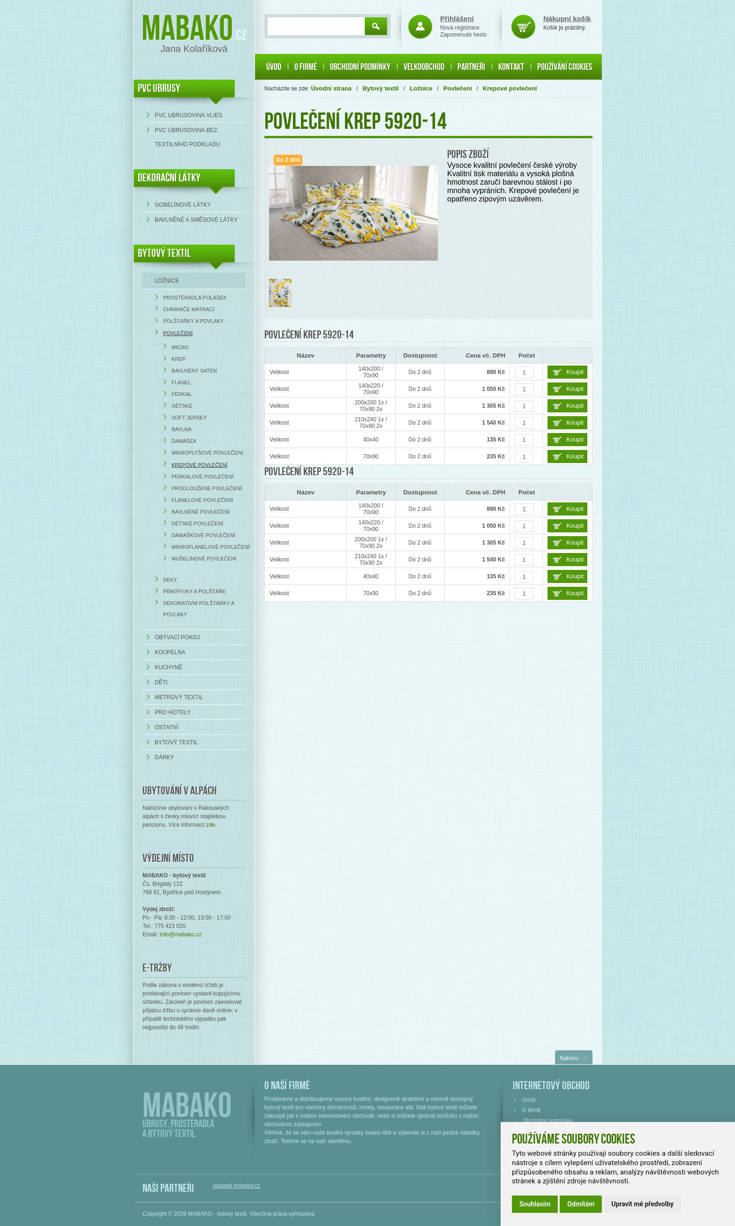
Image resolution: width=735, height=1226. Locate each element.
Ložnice (167, 280)
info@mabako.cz (181, 934)
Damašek (184, 441)
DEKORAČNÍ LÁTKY (169, 178)
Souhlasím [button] (534, 1204)
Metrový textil (179, 697)
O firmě (305, 67)
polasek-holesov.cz (236, 1185)
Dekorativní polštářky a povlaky (198, 608)
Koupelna (170, 652)
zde (210, 825)
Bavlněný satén (194, 371)
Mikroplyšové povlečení (207, 453)
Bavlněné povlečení (201, 512)
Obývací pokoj (177, 637)
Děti (161, 682)
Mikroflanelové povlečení (211, 547)
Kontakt (511, 67)
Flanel (181, 382)
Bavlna (182, 429)
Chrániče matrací (188, 309)
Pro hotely (172, 712)
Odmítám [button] (580, 1204)
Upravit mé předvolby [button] (642, 1204)
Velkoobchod (424, 67)
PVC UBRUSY (159, 88)
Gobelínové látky (183, 205)
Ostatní (166, 727)
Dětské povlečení (197, 523)
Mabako (187, 29)
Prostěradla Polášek (195, 297)
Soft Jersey (189, 417)
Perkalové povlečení (203, 476)
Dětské (182, 406)
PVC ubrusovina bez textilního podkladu (187, 137)
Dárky (164, 757)
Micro (180, 347)
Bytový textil (164, 253)
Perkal (182, 394)
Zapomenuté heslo (463, 34)
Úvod (273, 67)
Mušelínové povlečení (204, 558)
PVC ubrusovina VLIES (188, 115)
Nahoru (569, 1058)
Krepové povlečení (199, 465)
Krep (179, 359)
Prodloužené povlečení (207, 488)
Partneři (471, 67)
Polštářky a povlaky (193, 321)
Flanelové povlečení (202, 500)
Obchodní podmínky (360, 67)
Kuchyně (168, 667)
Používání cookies (564, 67)
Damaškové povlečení (203, 535)
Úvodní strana (331, 88)
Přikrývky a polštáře (194, 591)
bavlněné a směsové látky (196, 220)
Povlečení (178, 333)
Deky (170, 580)
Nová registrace (460, 27)
